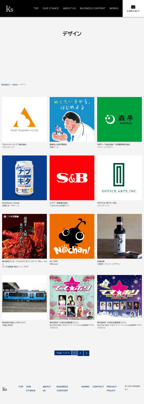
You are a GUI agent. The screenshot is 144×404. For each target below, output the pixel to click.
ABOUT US (69, 8)
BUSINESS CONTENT (92, 8)
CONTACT (133, 8)
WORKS (114, 8)
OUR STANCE (51, 8)
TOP (36, 8)
